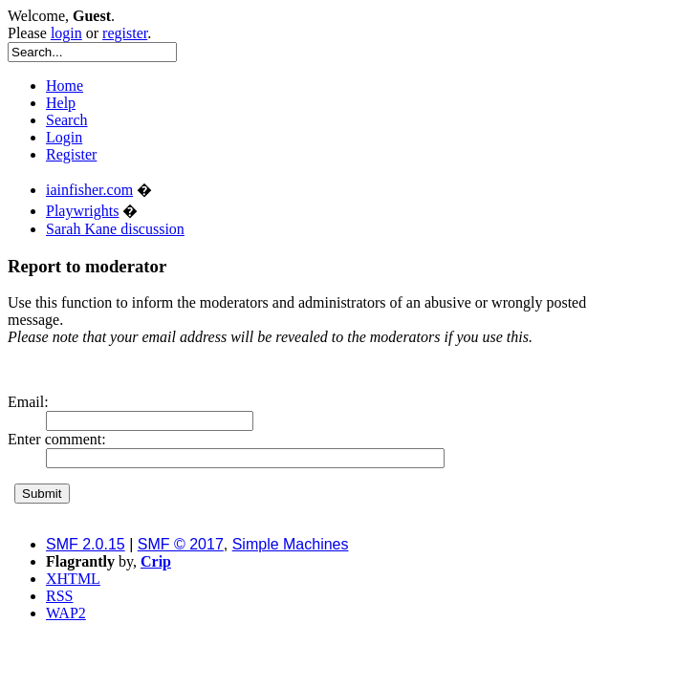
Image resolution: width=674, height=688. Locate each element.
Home (64, 85)
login (66, 33)
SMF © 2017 (181, 544)
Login (64, 137)
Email (26, 402)
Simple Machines (290, 544)
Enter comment (54, 439)
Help (61, 103)
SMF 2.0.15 (85, 544)
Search (67, 120)
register (124, 33)
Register (71, 154)
